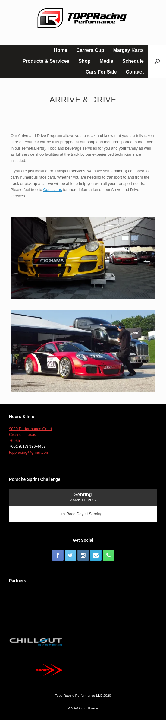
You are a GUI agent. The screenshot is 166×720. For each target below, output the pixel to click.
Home (60, 50)
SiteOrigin (78, 708)
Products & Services (46, 61)
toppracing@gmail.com (29, 452)
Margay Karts (128, 50)
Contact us (52, 189)
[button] (157, 61)
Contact (135, 72)
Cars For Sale (101, 72)
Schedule (133, 61)
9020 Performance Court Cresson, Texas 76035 (30, 435)
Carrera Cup (90, 50)
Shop (85, 61)
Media (106, 61)
